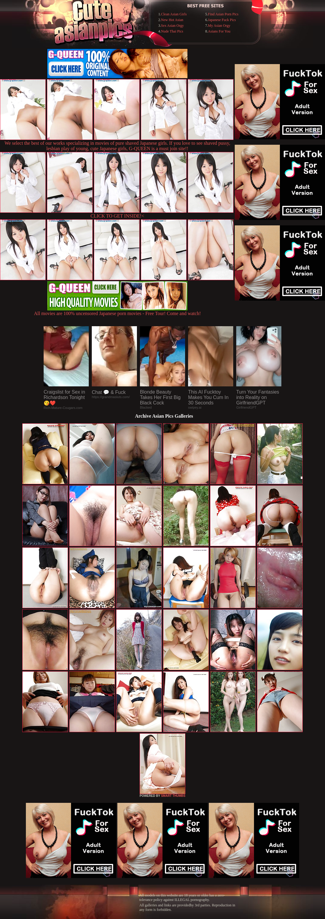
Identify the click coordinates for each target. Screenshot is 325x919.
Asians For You (219, 31)
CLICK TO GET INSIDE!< (117, 215)
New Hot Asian (172, 20)
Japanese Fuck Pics (222, 20)
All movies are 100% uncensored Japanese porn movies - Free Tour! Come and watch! (117, 311)
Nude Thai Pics (172, 31)
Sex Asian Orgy (172, 25)
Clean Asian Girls (174, 14)
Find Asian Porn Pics (223, 14)
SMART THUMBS (173, 795)
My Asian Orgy (219, 25)
